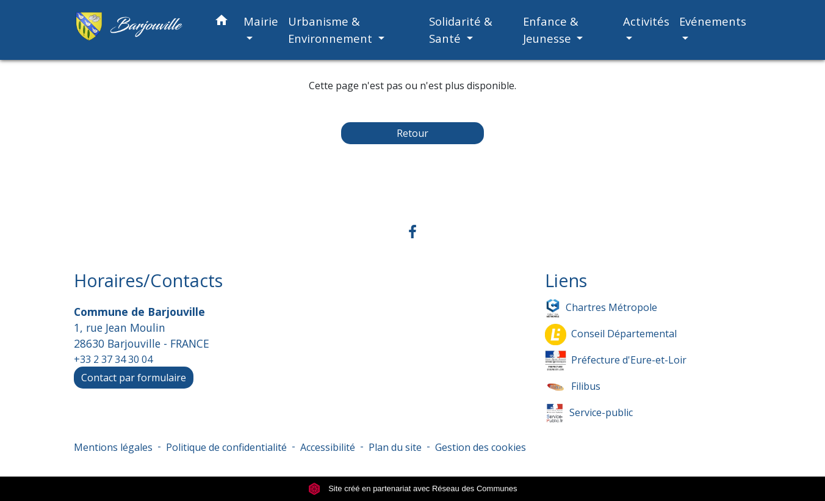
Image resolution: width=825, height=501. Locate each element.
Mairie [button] (260, 21)
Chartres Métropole (601, 308)
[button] (221, 22)
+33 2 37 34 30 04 (113, 359)
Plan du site (395, 447)
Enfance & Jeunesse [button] (550, 29)
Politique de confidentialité (226, 447)
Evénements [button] (712, 21)
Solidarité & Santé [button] (460, 29)
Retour (412, 133)
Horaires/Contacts (148, 280)
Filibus (572, 387)
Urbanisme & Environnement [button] (331, 29)
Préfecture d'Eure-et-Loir (615, 360)
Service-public (589, 413)
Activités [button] (646, 21)
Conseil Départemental (611, 334)
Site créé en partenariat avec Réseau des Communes (412, 488)
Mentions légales (113, 447)
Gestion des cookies (480, 447)
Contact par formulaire (133, 377)
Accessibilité (327, 447)
